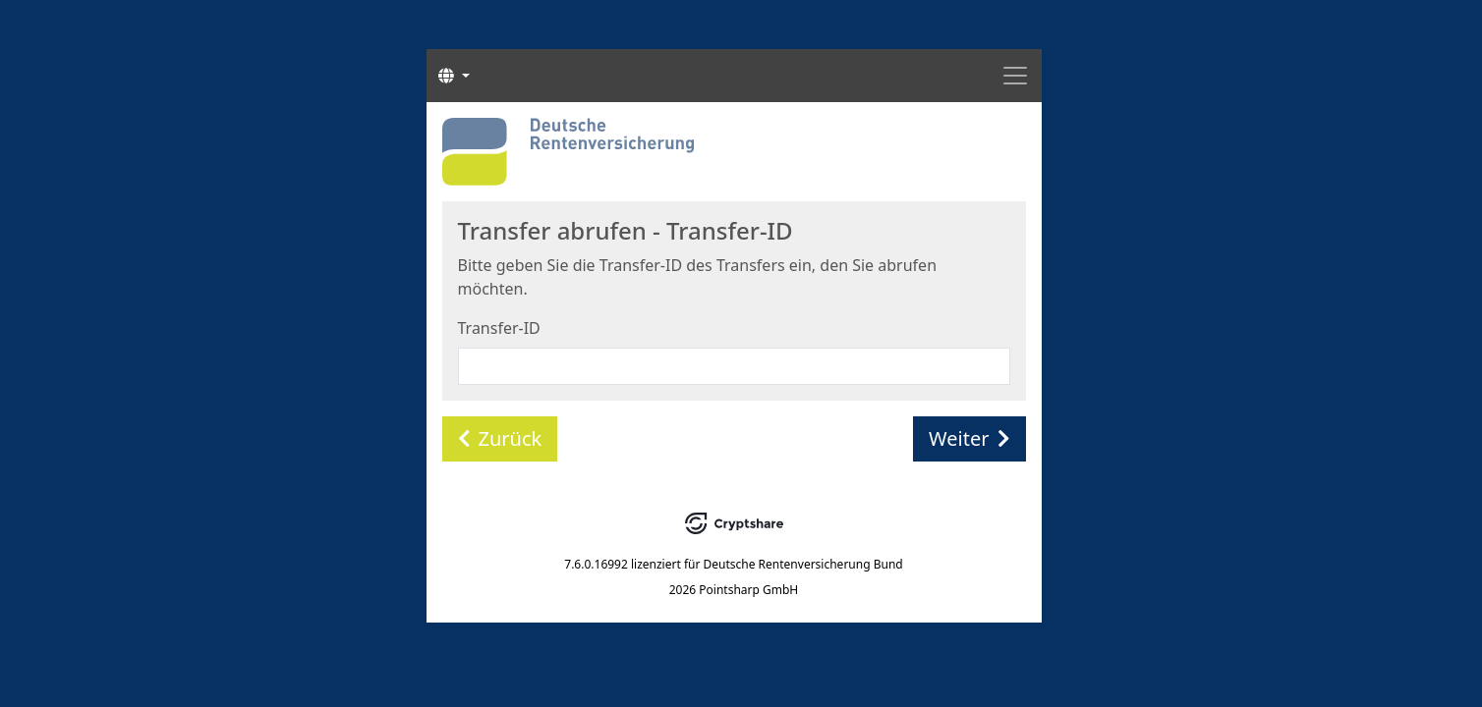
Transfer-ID (499, 328)
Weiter (969, 438)
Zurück (500, 438)
